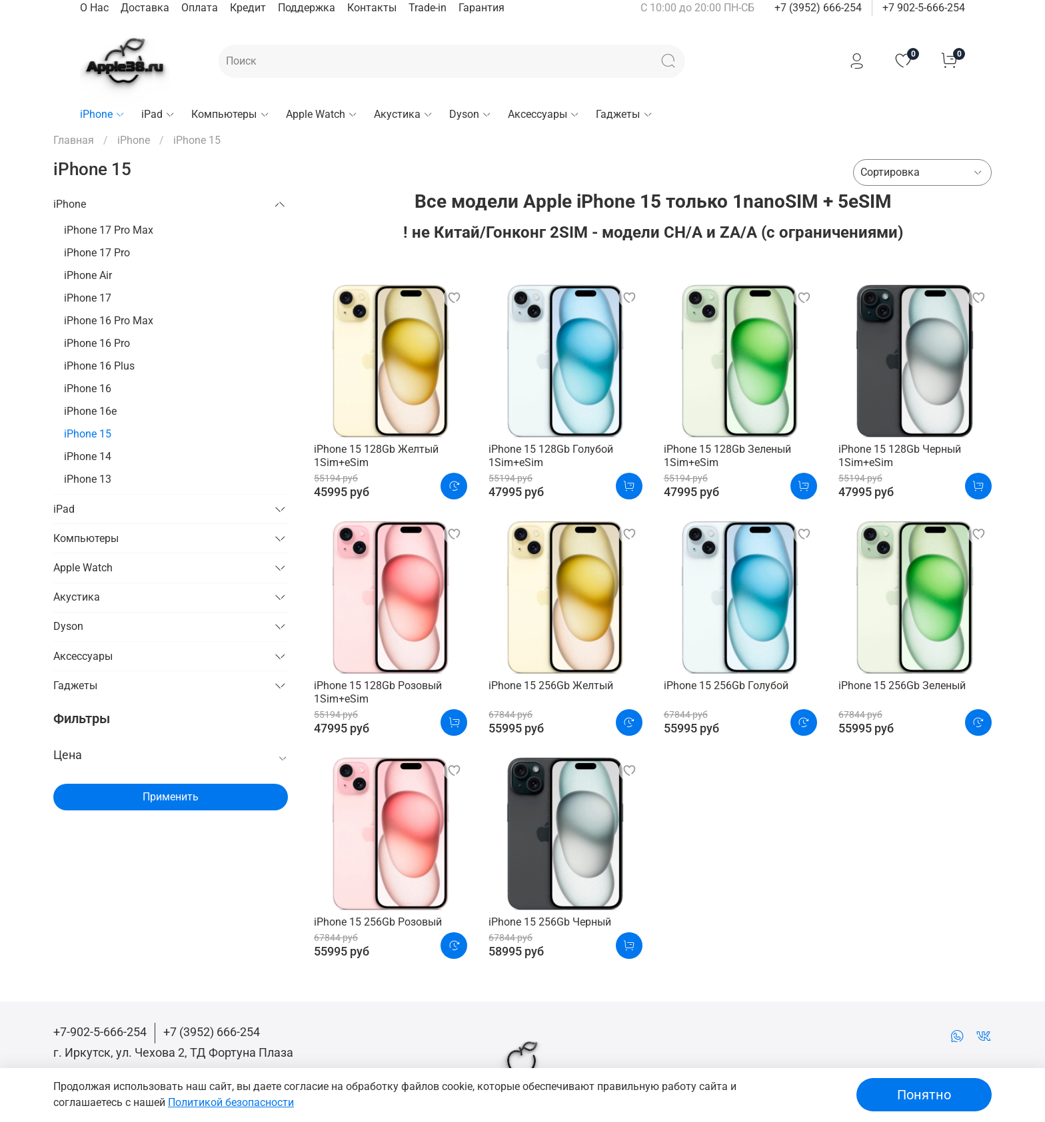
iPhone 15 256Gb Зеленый (902, 685)
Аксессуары (544, 114)
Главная (73, 140)
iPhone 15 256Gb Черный (550, 922)
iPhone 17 (87, 298)
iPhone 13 (87, 479)
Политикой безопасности (231, 1102)
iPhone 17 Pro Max (108, 230)
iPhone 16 (87, 388)
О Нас (94, 7)
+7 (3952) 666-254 (818, 7)
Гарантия (482, 7)
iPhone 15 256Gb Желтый (551, 685)
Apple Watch (322, 114)
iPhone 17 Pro (97, 252)
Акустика (403, 114)
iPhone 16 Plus (99, 366)
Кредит (248, 7)
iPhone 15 (87, 433)
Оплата (199, 7)
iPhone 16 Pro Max (108, 320)
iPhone (102, 114)
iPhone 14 (87, 456)
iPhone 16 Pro (97, 343)
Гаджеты (624, 114)
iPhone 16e (90, 411)
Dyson (470, 114)
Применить (171, 796)
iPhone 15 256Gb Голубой (726, 685)
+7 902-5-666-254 (923, 7)
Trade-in (428, 7)
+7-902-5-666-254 (100, 1032)
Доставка (145, 7)
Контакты (372, 7)
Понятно (924, 1095)
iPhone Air (88, 275)
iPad (158, 114)
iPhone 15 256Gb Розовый (378, 922)
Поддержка (306, 7)
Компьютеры (230, 114)
